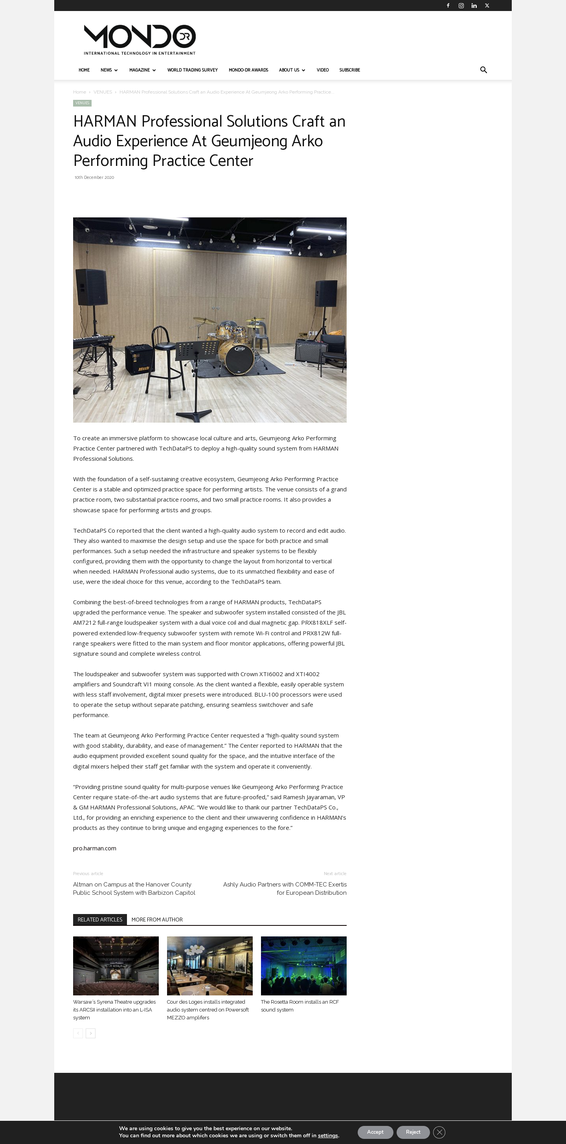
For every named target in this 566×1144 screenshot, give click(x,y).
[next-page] (91, 1033)
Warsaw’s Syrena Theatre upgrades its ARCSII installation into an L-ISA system (114, 1010)
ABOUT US (292, 70)
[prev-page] (78, 1033)
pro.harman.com (94, 848)
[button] (483, 71)
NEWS (109, 70)
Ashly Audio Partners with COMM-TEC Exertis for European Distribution (285, 888)
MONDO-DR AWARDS (248, 70)
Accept (371, 1131)
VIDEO (323, 70)
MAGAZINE (142, 70)
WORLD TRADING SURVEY (192, 70)
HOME (84, 70)
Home (79, 92)
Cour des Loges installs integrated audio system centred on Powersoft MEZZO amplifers (208, 1010)
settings (321, 1135)
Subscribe (350, 70)
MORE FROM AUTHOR (157, 920)
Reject (415, 1131)
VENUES (103, 92)
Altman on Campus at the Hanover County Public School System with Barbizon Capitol (134, 888)
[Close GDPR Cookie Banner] (445, 1132)
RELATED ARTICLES (100, 920)
